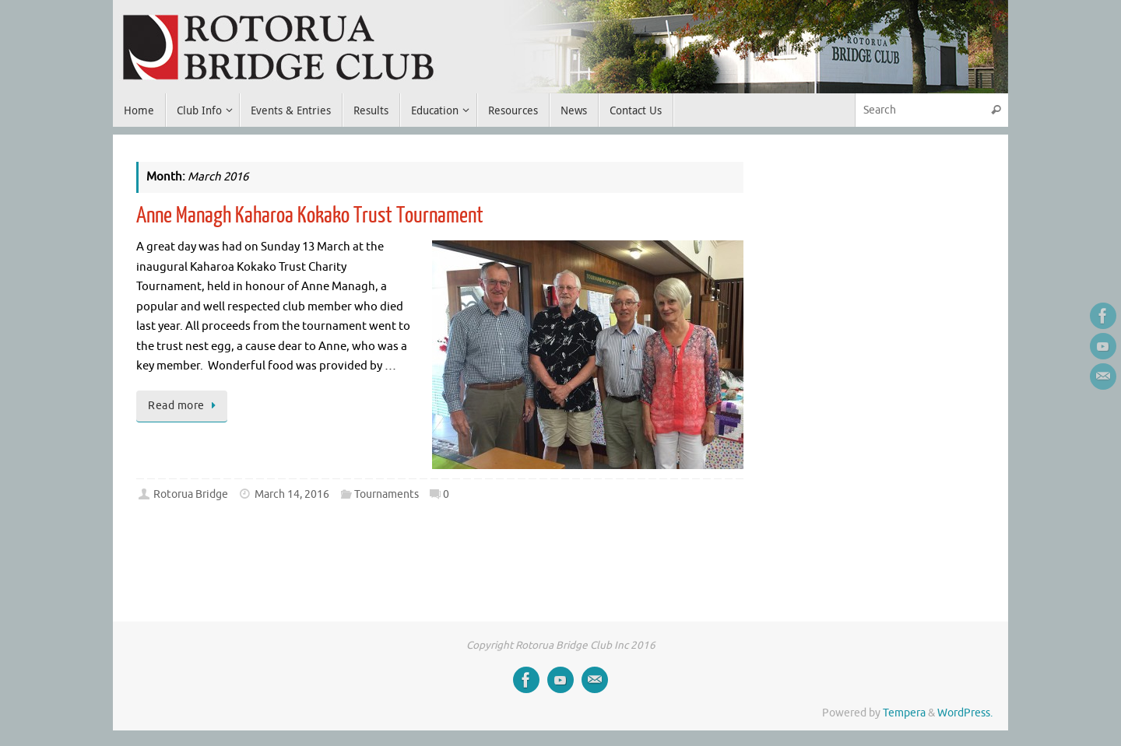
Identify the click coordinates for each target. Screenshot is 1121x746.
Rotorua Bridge (190, 494)
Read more (184, 405)
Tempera (904, 713)
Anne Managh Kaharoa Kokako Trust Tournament (309, 215)
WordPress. (965, 713)
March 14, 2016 (292, 494)
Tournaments (386, 494)
